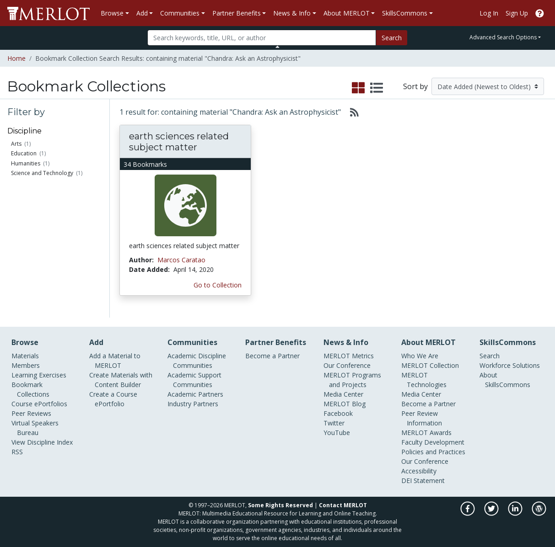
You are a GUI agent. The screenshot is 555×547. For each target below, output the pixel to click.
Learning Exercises (38, 375)
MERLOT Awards (426, 432)
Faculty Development (432, 442)
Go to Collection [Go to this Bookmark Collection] (218, 285)
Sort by (415, 86)
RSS (17, 451)
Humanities (25, 163)
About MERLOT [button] (346, 13)
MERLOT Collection (430, 365)
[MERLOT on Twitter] (492, 513)
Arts (16, 144)
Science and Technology (42, 173)
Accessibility (418, 471)
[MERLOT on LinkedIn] (516, 513)
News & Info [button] (292, 13)
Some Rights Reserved (280, 505)
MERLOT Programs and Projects (352, 380)
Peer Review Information (421, 418)
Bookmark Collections (30, 389)
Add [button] (142, 13)
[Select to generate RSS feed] (351, 111)
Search (392, 37)
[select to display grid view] (358, 88)
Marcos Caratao (181, 259)
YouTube (336, 432)
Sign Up (517, 13)
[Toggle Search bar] (277, 46)
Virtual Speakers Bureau (35, 428)
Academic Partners (195, 394)
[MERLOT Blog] (539, 513)
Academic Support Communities (194, 380)
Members (25, 365)
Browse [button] (112, 13)
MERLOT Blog (344, 403)
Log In (489, 13)
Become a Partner (272, 355)
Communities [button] (179, 13)
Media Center (343, 394)
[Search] (261, 38)
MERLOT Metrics (348, 355)
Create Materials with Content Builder (120, 380)
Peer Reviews (31, 413)
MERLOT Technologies (424, 380)
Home (16, 58)
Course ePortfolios (39, 403)
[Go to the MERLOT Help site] (540, 13)
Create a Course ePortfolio (113, 399)
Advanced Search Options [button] (503, 37)
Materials (25, 355)
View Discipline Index (42, 442)
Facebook (338, 413)
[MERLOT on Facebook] (468, 513)
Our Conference (347, 365)
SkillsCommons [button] (404, 13)
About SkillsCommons (505, 380)
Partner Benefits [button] (236, 13)
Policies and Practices (433, 451)
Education (24, 153)
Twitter (334, 423)
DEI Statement (423, 480)
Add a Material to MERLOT (114, 360)
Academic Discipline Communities (196, 360)
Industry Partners (192, 403)
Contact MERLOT (343, 505)
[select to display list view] (376, 88)
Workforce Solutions (510, 365)
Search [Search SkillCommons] (490, 355)
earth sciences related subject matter (179, 142)
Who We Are (419, 355)
